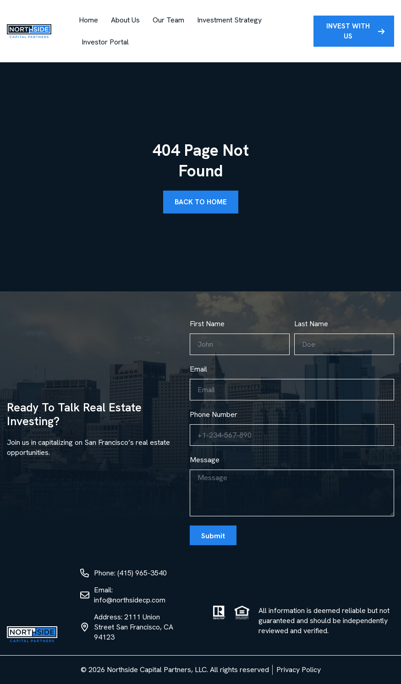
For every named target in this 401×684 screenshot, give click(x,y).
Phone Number (213, 414)
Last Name (311, 323)
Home (88, 20)
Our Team (168, 20)
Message (205, 460)
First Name (207, 323)
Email (198, 369)
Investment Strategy (229, 20)
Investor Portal (105, 42)
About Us (125, 20)
